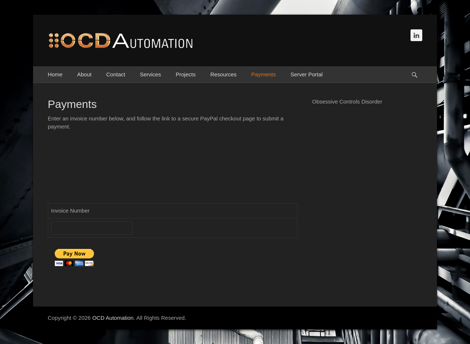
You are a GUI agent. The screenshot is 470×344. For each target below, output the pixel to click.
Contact (115, 74)
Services (150, 74)
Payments (263, 74)
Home (55, 74)
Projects (185, 74)
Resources (223, 74)
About (84, 74)
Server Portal (306, 74)
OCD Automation (113, 318)
